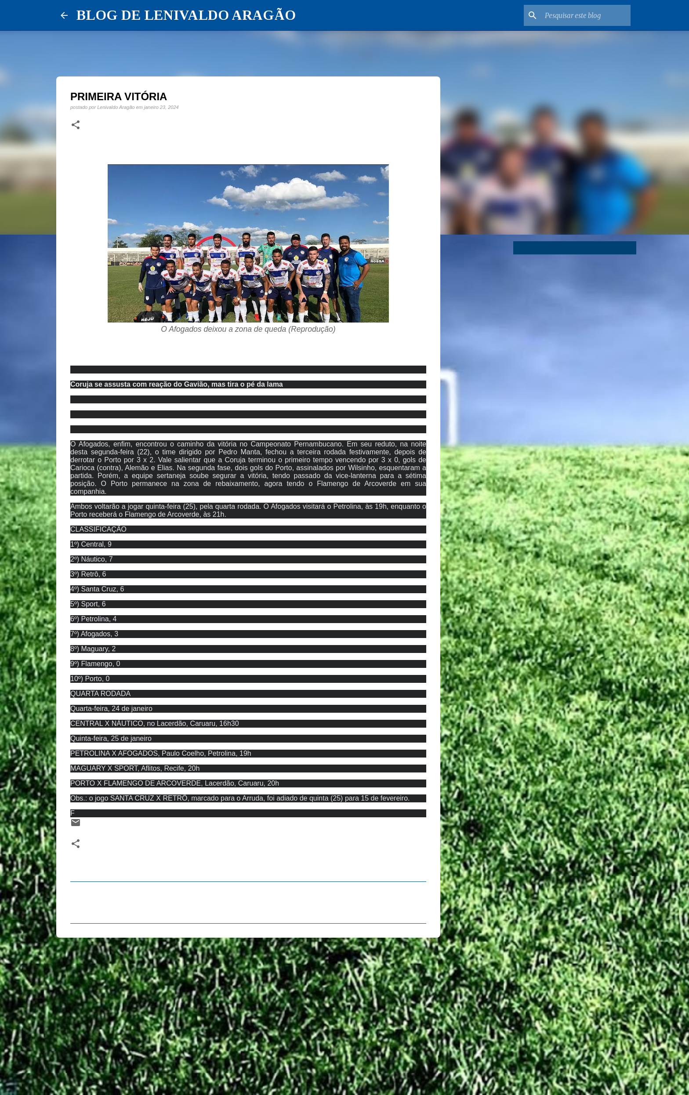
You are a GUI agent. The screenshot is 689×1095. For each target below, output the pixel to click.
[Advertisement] (248, 1012)
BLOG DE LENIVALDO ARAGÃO (186, 15)
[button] (75, 125)
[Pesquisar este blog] (584, 15)
